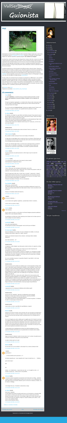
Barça (57, 167)
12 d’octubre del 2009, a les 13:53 (12, 331)
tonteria (61, 165)
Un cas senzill (50, 186)
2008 (49, 110)
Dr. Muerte (7, 113)
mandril (55, 170)
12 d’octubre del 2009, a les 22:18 (12, 373)
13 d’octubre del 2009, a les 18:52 (12, 402)
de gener (51, 108)
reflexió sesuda (51, 161)
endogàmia (55, 172)
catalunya (48, 172)
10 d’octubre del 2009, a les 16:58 (12, 241)
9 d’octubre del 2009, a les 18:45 (12, 131)
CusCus (7, 208)
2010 (49, 47)
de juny (50, 98)
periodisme (56, 174)
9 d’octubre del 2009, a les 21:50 (12, 180)
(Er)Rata (50, 57)
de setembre (52, 93)
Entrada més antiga (38, 409)
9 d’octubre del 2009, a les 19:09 (12, 148)
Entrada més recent (7, 409)
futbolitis (48, 167)
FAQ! (50, 85)
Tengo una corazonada (53, 90)
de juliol (51, 96)
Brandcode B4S (51, 192)
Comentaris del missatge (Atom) (26, 413)
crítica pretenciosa (55, 175)
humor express (61, 169)
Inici (23, 409)
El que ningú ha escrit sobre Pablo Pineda (55, 69)
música (61, 170)
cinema (61, 173)
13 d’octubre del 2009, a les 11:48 (12, 387)
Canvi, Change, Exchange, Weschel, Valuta (54, 79)
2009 (49, 49)
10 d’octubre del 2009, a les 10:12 (12, 205)
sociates (48, 176)
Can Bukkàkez (15, 55)
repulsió (62, 175)
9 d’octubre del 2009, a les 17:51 (12, 124)
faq (20, 88)
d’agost (50, 95)
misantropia (24, 88)
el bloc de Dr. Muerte (52, 206)
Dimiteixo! (50, 207)
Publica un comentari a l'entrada (10, 404)
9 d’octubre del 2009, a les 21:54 (12, 193)
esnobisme (62, 174)
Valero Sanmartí (8, 134)
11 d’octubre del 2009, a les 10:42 (12, 261)
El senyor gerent (9, 230)
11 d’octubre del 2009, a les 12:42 (12, 289)
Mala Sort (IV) (52, 89)
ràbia (55, 173)
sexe (57, 168)
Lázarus (7, 151)
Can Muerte (21, 55)
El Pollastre (51, 61)
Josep (6, 95)
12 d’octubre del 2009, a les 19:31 (12, 341)
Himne (50, 55)
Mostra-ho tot (64, 210)
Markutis (7, 310)
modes (59, 176)
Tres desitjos (51, 87)
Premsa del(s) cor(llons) (54, 66)
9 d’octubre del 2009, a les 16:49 (12, 110)
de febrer (51, 106)
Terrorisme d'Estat (52, 73)
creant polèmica (16, 88)
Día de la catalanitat (53, 83)
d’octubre (51, 54)
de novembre (52, 52)
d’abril (50, 102)
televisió (64, 168)
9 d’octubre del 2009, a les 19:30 (12, 155)
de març (51, 104)
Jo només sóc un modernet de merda (55, 202)
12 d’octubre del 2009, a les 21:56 (12, 348)
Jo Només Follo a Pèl (52, 201)
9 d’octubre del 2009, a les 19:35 (12, 163)
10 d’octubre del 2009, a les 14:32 (12, 227)
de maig (51, 100)
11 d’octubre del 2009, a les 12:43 (12, 308)
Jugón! (50, 76)
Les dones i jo (52, 59)
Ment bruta (51, 71)
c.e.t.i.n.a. (7, 158)
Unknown (7, 376)
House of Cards (51, 197)
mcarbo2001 (8, 222)
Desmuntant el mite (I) (53, 74)
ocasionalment (24, 75)
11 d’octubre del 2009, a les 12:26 (12, 283)
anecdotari (50, 165)
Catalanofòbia (52, 81)
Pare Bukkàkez (8, 166)
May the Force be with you (54, 196)
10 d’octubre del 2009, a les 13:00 (12, 219)
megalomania (49, 174)
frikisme (47, 175)
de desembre (52, 50)
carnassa (48, 170)
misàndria (4, 73)
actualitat (58, 163)
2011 (49, 45)
